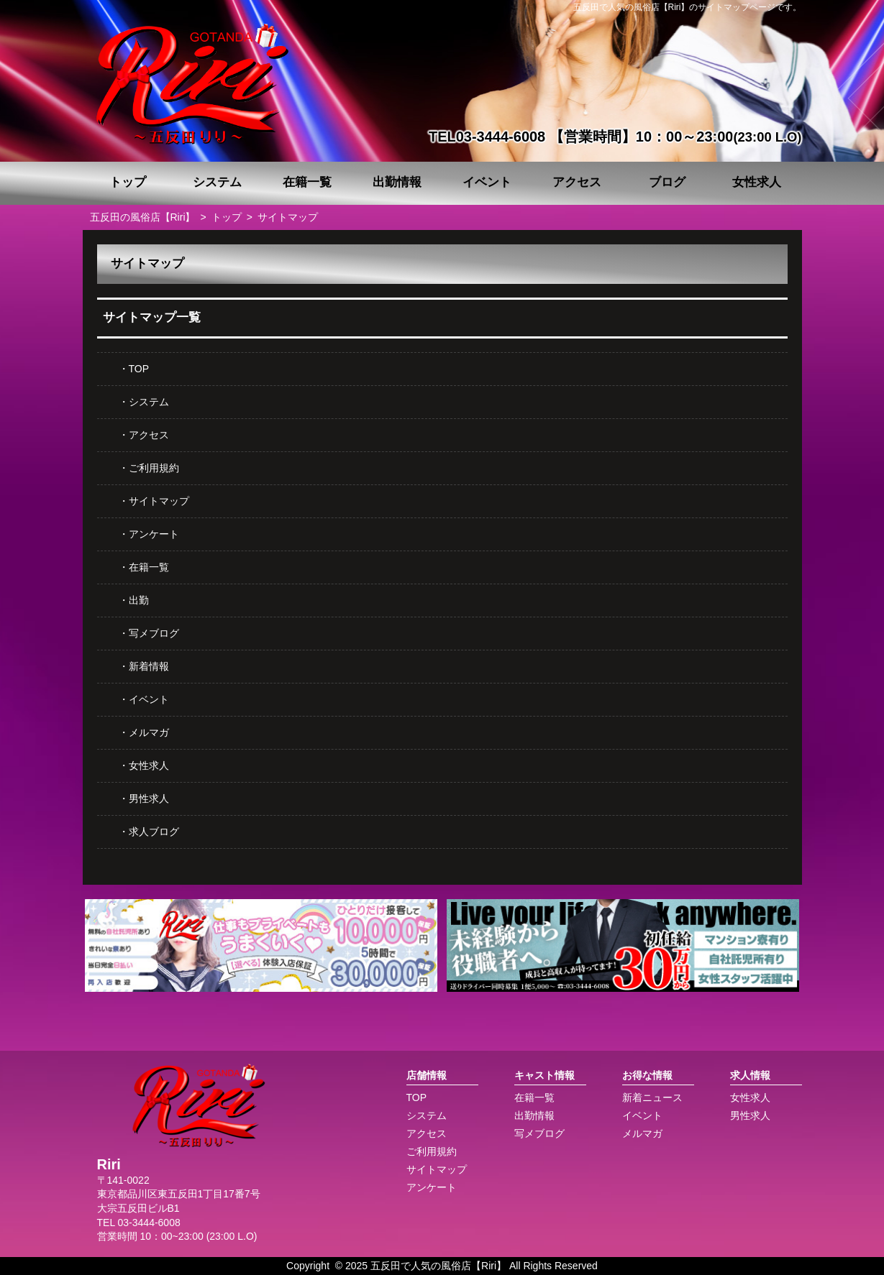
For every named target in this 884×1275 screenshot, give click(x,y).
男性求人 (149, 798)
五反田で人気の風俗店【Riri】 (438, 1265)
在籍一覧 (307, 182)
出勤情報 (397, 182)
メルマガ (149, 732)
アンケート (154, 534)
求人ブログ (154, 831)
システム (217, 182)
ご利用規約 (154, 468)
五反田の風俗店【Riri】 (143, 217)
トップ (127, 182)
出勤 (139, 600)
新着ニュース (652, 1097)
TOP (139, 368)
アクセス (576, 182)
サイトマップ (159, 501)
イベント (486, 182)
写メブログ (154, 633)
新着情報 (149, 666)
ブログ (667, 182)
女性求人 (756, 182)
